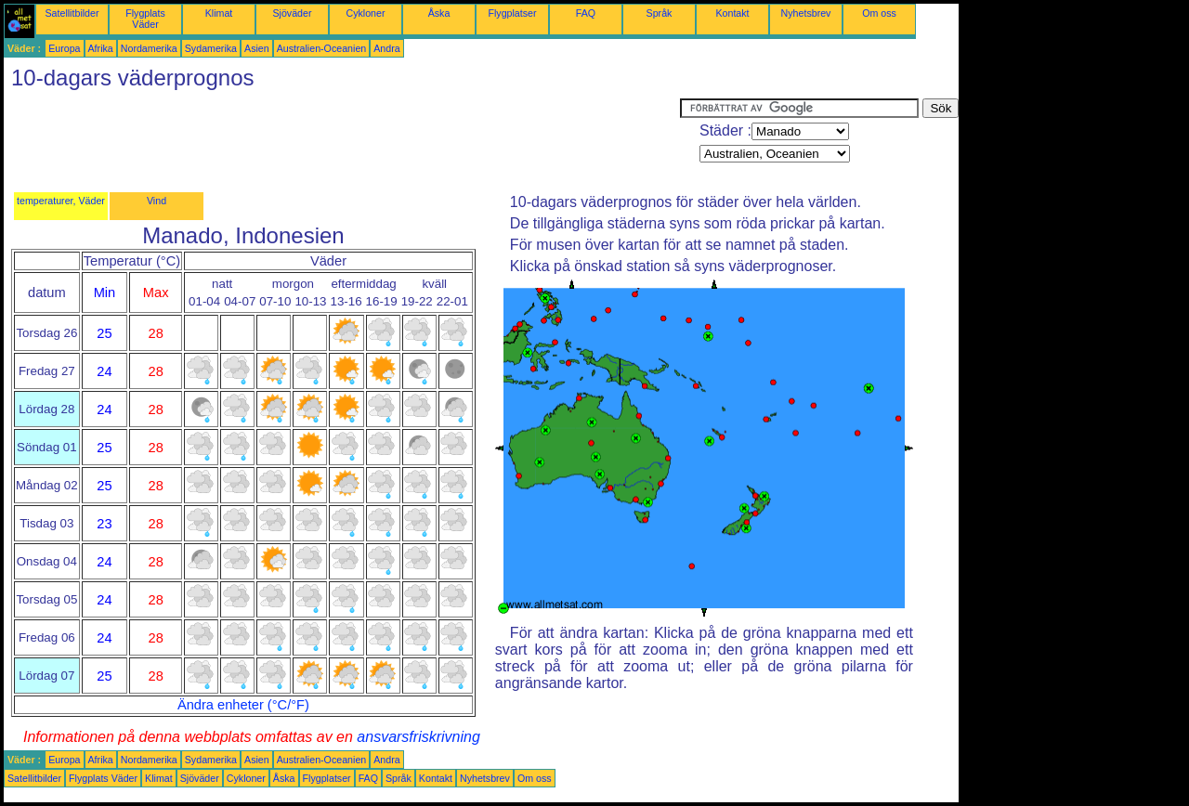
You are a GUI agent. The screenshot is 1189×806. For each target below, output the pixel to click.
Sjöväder (291, 13)
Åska (439, 13)
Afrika (100, 48)
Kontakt (732, 13)
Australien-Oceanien (322, 48)
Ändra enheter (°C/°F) (243, 704)
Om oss (879, 13)
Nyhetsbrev (806, 13)
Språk (660, 13)
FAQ (585, 13)
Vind (156, 200)
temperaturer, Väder (61, 200)
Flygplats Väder (145, 18)
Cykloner (365, 13)
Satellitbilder (71, 13)
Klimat (219, 13)
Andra (386, 48)
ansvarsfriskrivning (418, 737)
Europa (64, 48)
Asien (256, 48)
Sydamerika (211, 48)
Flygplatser (512, 13)
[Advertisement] (342, 140)
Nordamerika (149, 48)
